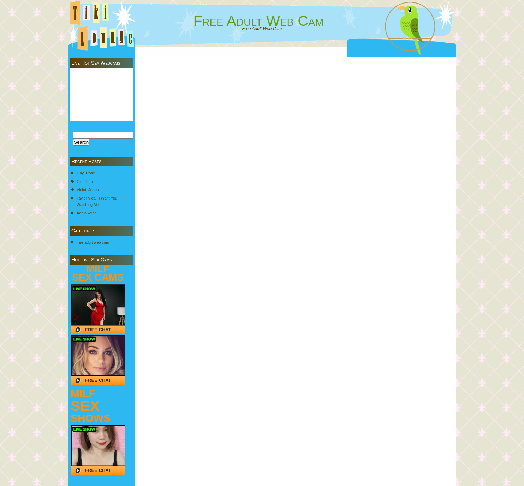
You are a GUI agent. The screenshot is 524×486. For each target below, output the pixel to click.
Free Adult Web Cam (258, 21)
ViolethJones (88, 190)
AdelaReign (87, 213)
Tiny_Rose (86, 173)
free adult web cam (93, 242)
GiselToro (85, 181)
